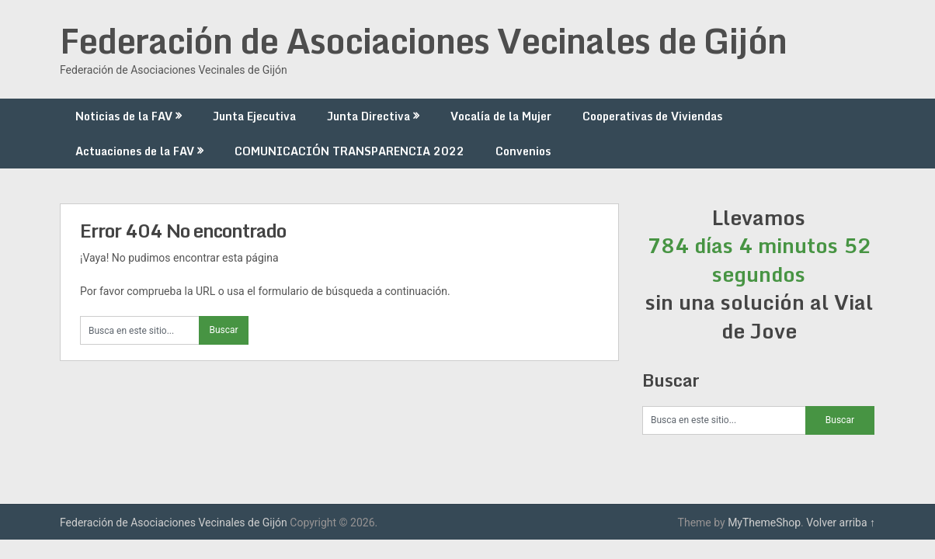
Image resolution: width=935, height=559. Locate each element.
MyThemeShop (764, 522)
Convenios (523, 151)
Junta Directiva (368, 116)
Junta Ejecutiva (254, 116)
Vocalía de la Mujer (500, 116)
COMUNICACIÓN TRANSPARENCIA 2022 (349, 151)
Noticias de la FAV (123, 116)
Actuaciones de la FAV (134, 151)
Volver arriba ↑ (840, 522)
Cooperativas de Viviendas (652, 116)
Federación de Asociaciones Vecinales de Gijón (423, 40)
